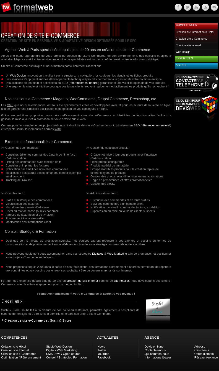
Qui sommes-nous (157, 354)
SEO (65, 82)
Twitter (101, 350)
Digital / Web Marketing (61, 350)
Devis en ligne (154, 346)
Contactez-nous (155, 350)
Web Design (18, 75)
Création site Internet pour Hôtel (195, 32)
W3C (58, 129)
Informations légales (158, 357)
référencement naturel (84, 82)
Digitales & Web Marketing (109, 253)
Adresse (199, 346)
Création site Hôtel (13, 346)
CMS (10, 105)
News (101, 346)
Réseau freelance (206, 357)
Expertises (184, 58)
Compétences (186, 25)
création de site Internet (82, 280)
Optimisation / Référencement (21, 357)
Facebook (104, 357)
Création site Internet (188, 45)
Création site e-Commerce (18, 354)
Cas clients (201, 350)
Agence (181, 65)
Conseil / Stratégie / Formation (66, 357)
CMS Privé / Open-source (63, 354)
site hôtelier (121, 280)
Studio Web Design (59, 346)
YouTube (103, 354)
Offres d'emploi (204, 354)
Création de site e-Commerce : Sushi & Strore (37, 320)
